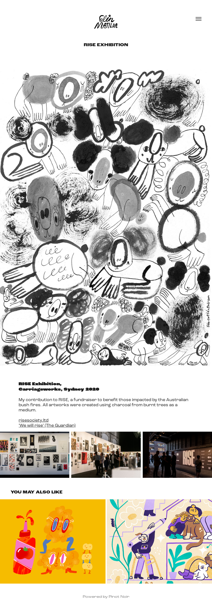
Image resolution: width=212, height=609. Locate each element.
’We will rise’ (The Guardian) (47, 425)
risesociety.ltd (33, 420)
